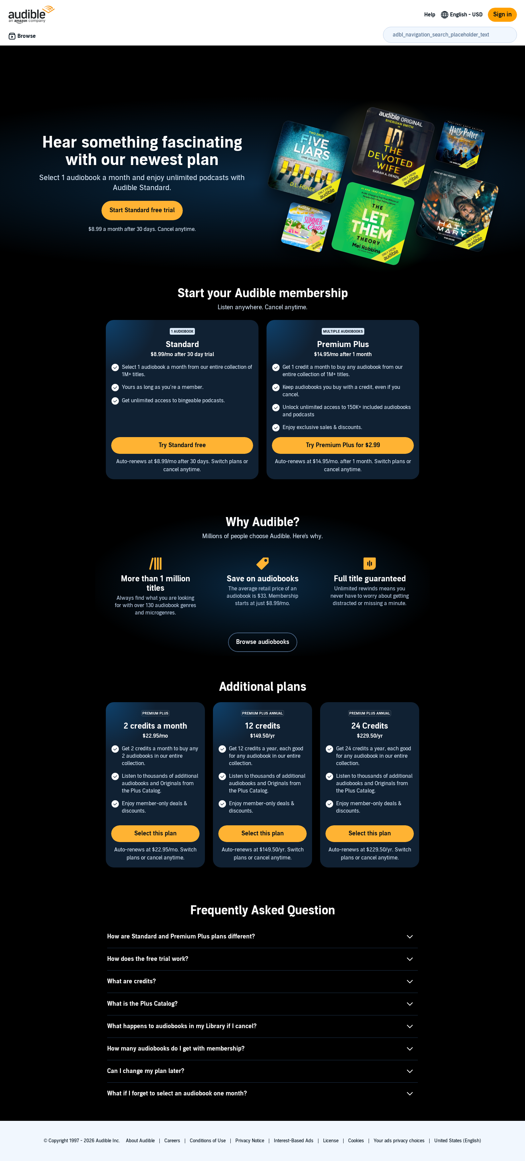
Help (429, 14)
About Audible (140, 1141)
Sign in (502, 14)
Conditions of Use (208, 1141)
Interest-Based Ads (293, 1141)
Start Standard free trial (142, 210)
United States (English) (457, 1141)
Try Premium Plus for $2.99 (343, 445)
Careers (172, 1141)
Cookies (356, 1141)
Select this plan (155, 833)
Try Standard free (182, 445)
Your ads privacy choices (399, 1141)
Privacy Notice (249, 1141)
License (331, 1141)
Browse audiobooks (262, 642)
